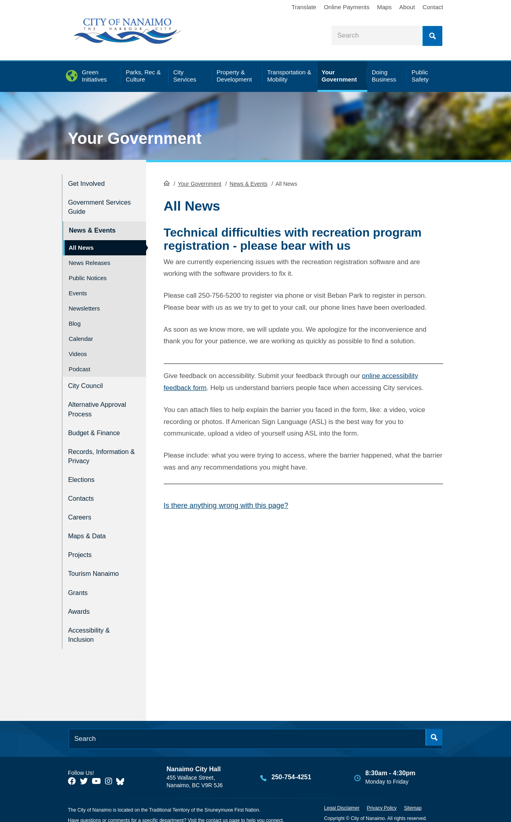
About (407, 7)
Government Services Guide (93, 204)
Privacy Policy (382, 789)
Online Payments (346, 7)
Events (78, 287)
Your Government (135, 138)
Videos (78, 348)
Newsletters (84, 302)
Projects (81, 543)
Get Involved (89, 182)
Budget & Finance (98, 423)
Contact (432, 7)
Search (432, 36)
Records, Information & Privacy (90, 449)
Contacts (83, 492)
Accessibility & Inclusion (92, 616)
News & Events (248, 183)
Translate (303, 7)
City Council (88, 379)
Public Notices (88, 272)
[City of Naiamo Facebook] (72, 762)
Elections (83, 475)
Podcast (79, 363)
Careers (81, 509)
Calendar (81, 333)
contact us (217, 801)
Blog (75, 317)
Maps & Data (90, 526)
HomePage (167, 182)
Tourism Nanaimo (97, 561)
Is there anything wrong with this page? (226, 505)
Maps (384, 7)
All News (81, 242)
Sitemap (413, 789)
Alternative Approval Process (97, 401)
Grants (79, 578)
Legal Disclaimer (342, 789)
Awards (80, 595)
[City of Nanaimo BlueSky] (122, 762)
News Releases (89, 257)
